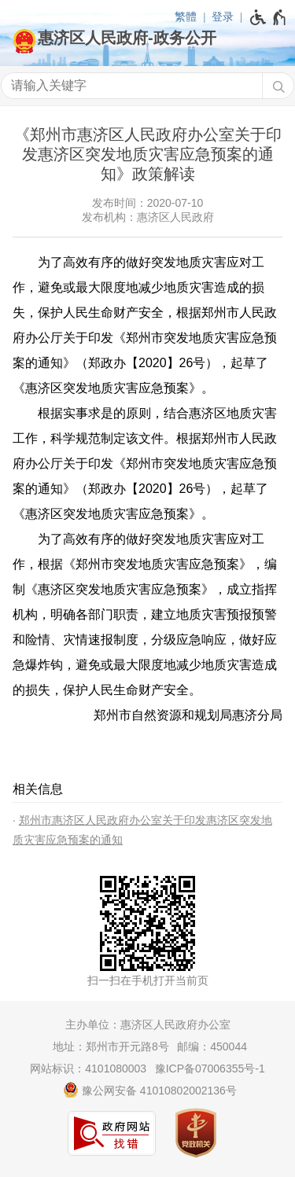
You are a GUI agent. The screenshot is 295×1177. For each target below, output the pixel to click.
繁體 (186, 16)
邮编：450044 (212, 1046)
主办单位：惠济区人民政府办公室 (147, 1024)
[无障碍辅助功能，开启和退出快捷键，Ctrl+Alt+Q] (269, 17)
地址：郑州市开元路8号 (111, 1046)
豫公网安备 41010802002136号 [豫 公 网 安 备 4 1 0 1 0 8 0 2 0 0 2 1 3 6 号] (150, 1090)
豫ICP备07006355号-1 (210, 1068)
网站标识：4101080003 (88, 1068)
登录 (223, 16)
